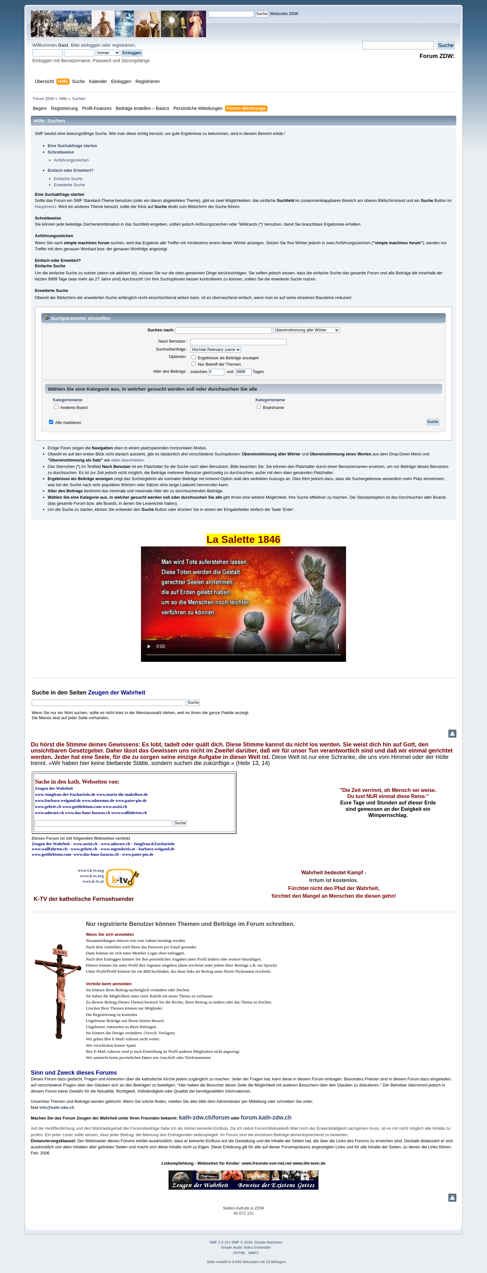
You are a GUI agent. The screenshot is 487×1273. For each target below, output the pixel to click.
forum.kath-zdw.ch (266, 1117)
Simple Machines (268, 1242)
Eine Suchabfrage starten (72, 145)
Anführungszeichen (71, 160)
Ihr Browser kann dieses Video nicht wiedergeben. (243, 604)
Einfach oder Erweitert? (71, 170)
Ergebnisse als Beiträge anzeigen (225, 357)
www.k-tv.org (92, 875)
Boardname (270, 407)
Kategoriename (67, 400)
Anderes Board (70, 407)
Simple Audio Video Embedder (246, 1247)
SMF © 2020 (242, 1242)
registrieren (123, 45)
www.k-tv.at (92, 881)
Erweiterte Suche (69, 184)
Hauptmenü (45, 206)
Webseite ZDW (284, 13)
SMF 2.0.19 (219, 1242)
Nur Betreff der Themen (216, 364)
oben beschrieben (127, 460)
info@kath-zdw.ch (56, 1107)
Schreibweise (61, 152)
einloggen (91, 45)
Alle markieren (68, 422)
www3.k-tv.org (91, 870)
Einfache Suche (68, 178)
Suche (40, 692)
